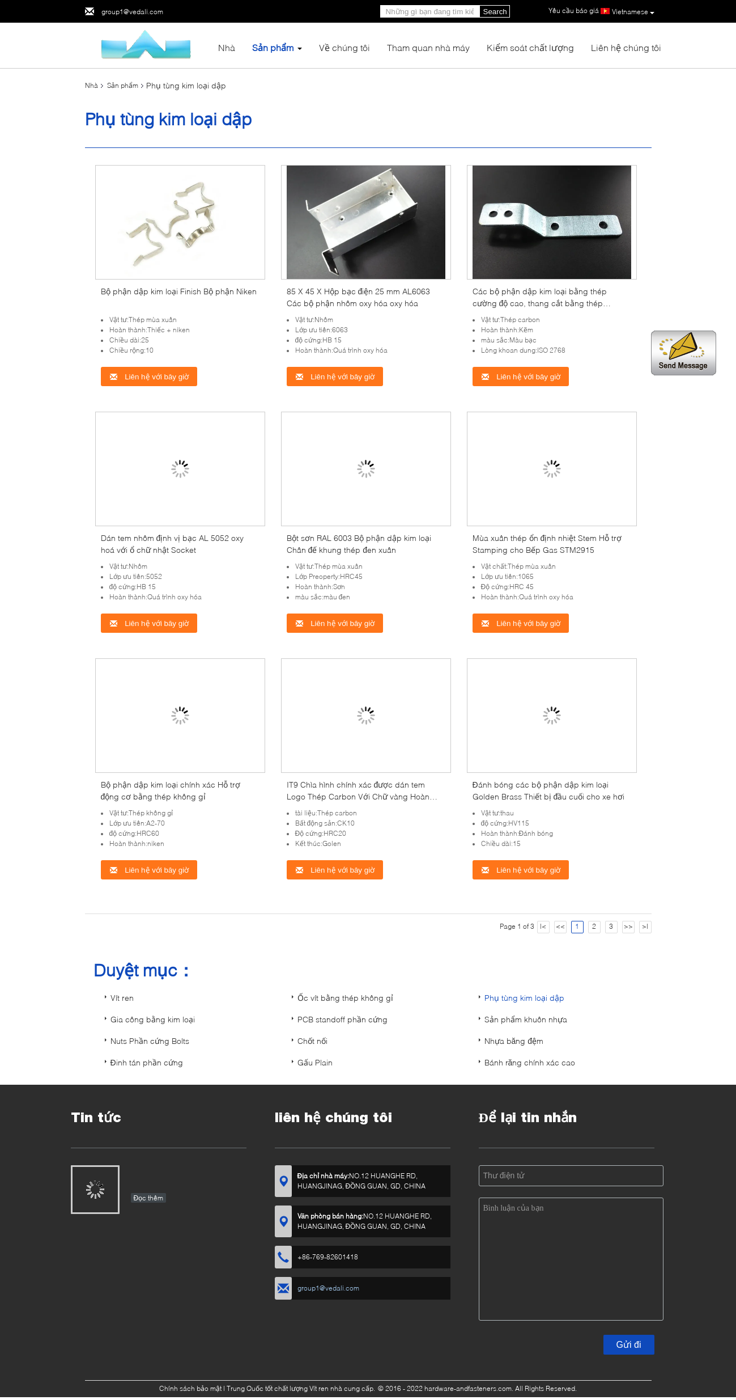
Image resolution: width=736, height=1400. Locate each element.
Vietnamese (633, 11)
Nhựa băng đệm (514, 1041)
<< (560, 926)
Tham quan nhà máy (428, 47)
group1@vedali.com (132, 11)
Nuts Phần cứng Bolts (149, 1041)
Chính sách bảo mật (190, 1388)
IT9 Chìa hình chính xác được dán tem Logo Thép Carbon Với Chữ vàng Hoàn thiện (358, 796)
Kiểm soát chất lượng (530, 47)
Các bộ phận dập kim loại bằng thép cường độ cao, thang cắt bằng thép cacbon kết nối (540, 303)
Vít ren (122, 998)
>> (628, 926)
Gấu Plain (315, 1062)
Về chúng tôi (344, 47)
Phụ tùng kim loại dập (524, 998)
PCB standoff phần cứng (342, 1019)
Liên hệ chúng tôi (626, 47)
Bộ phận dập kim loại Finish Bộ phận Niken (179, 291)
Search (495, 11)
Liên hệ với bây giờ (149, 377)
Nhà (226, 47)
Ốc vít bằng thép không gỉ (345, 998)
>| (645, 926)
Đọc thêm (149, 1198)
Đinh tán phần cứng (146, 1062)
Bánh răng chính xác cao (530, 1062)
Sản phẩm (272, 47)
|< (543, 926)
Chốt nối (312, 1041)
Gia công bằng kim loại (152, 1019)
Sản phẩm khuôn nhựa (525, 1019)
